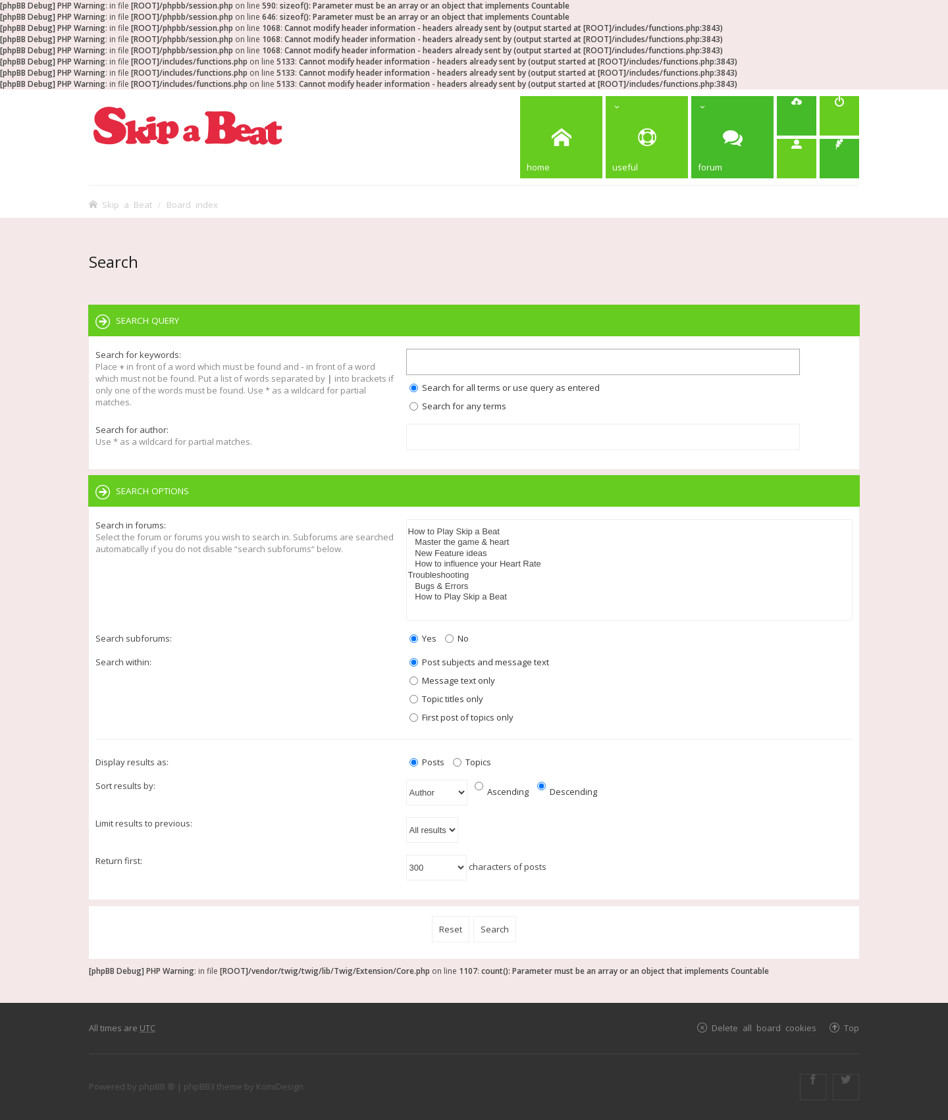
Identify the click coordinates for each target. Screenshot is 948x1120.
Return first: (118, 861)
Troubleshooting (630, 575)
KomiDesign (279, 1086)
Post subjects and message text (479, 662)
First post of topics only (461, 717)
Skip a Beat (127, 204)
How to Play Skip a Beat (630, 532)
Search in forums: (130, 525)
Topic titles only (446, 699)
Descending (567, 792)
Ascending (502, 792)
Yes (422, 638)
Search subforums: (133, 638)
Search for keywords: (138, 355)
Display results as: (132, 762)
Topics (472, 762)
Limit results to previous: (143, 823)
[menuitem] (796, 116)
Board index (192, 204)
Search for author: (132, 430)
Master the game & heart (630, 542)
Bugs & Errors (630, 586)
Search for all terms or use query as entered (504, 388)
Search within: (123, 662)
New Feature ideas (630, 553)
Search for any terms (457, 406)
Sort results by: (125, 786)
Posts (426, 762)
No (457, 638)
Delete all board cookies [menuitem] (764, 1027)
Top (851, 1027)
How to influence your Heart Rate (630, 564)
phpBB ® (157, 1086)
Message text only (452, 680)
